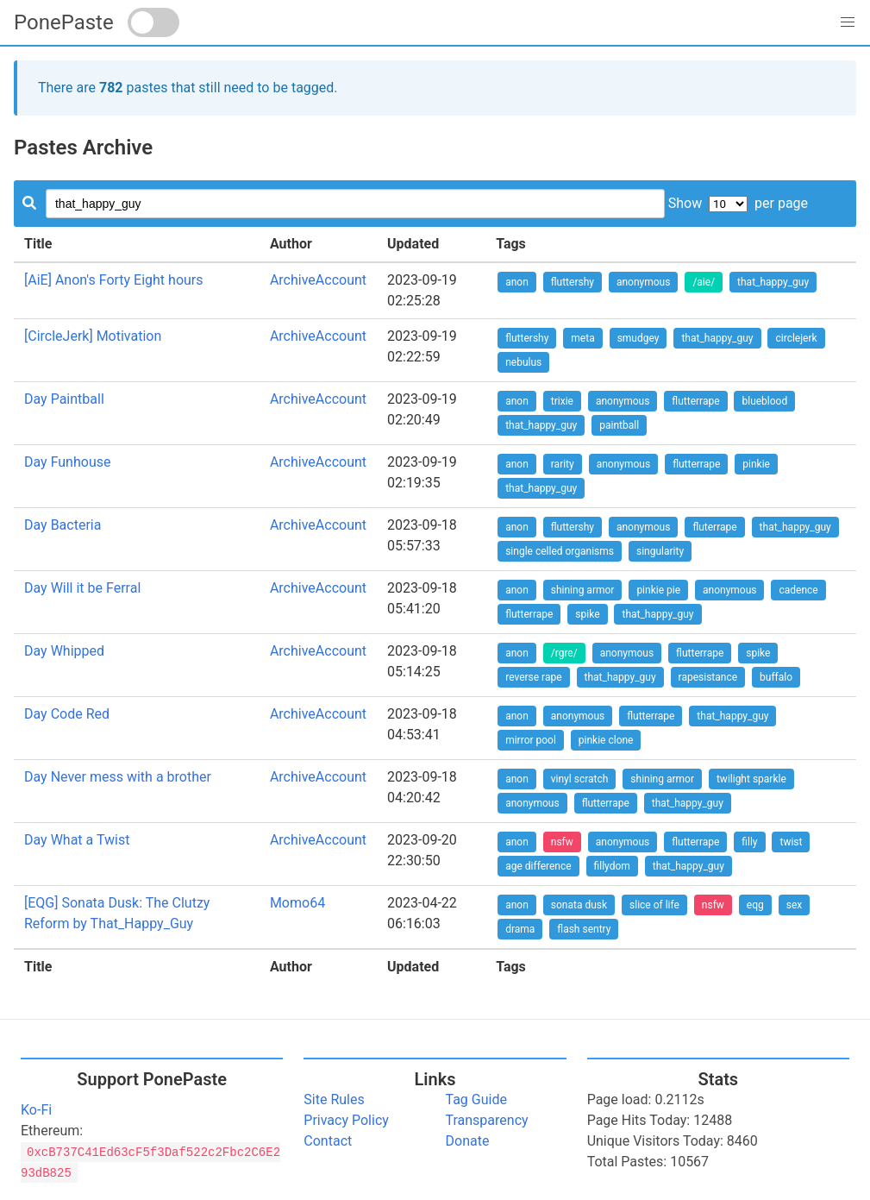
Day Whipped (64, 651)
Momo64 (297, 903)
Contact (328, 1141)
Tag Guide (476, 1099)
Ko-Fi (36, 1110)
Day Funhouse (67, 462)
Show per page (738, 203)
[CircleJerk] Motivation (92, 336)
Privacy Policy (346, 1120)
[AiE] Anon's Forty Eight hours (113, 280)
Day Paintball (64, 399)
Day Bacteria (62, 525)
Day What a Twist (76, 840)
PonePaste (64, 22)
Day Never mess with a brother (117, 777)
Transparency (487, 1120)
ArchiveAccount (318, 280)
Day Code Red (67, 714)
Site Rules (334, 1099)
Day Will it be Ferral (82, 588)
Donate (468, 1141)
